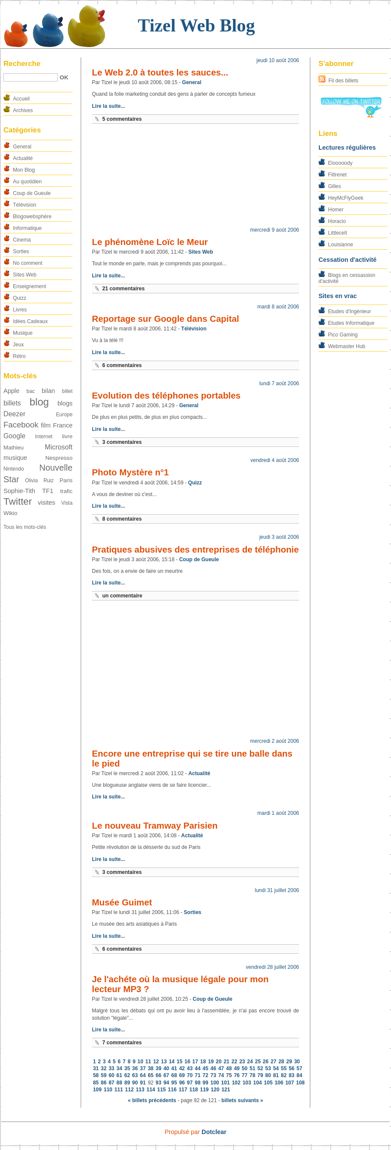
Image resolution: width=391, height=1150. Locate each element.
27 (273, 1062)
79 (260, 1075)
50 (244, 1068)
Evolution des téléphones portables (166, 395)
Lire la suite (106, 106)
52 (260, 1068)
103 (247, 1083)
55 (284, 1068)
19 (211, 1062)
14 (171, 1062)
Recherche (22, 64)
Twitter (17, 501)
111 (118, 1090)
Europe (64, 415)
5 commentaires (122, 119)
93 (158, 1083)
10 (140, 1062)
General (22, 147)
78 (252, 1075)
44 (197, 1068)
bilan (48, 390)
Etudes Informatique (351, 323)
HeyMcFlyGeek (345, 198)
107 (289, 1083)
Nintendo (13, 469)
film (46, 425)
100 (215, 1083)
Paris (66, 480)
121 (225, 1090)
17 (195, 1062)
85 (95, 1083)
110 (108, 1090)
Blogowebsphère (32, 217)
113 (140, 1090)
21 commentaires (123, 289)
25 (258, 1062)
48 (229, 1068)
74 (221, 1075)
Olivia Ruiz (39, 481)
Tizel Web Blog (196, 25)
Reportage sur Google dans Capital (165, 319)
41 (174, 1068)
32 (104, 1068)
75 (229, 1075)
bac (30, 391)
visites (46, 502)
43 (189, 1068)
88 (119, 1083)
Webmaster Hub (346, 346)
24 (250, 1062)
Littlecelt (337, 233)
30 (297, 1062)
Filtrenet (337, 175)
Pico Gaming (343, 335)
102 (236, 1083)
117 (183, 1090)
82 (284, 1075)
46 (213, 1068)
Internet (43, 437)
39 (158, 1068)
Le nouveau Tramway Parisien (155, 825)
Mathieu (13, 447)
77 (244, 1075)
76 (237, 1075)
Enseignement (29, 286)
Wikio (10, 513)
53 (268, 1068)
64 (142, 1075)
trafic (66, 491)
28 (281, 1062)
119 (204, 1090)
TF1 (48, 490)
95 (174, 1083)
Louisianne (340, 245)
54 (276, 1068)
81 (276, 1075)
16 (187, 1062)
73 (213, 1075)
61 (119, 1075)
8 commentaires (122, 519)
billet (67, 391)
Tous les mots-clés (24, 527)
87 (111, 1083)
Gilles (334, 186)
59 (104, 1075)
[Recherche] (30, 77)
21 (226, 1062)
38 (150, 1068)
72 (205, 1075)
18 (203, 1062)
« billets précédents (152, 1100)
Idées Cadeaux (30, 321)
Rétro (19, 356)
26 (265, 1062)
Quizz (19, 298)
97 (189, 1083)
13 (164, 1062)
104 (257, 1083)
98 (197, 1083)
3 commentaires (122, 442)
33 (111, 1068)
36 (135, 1068)
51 (252, 1068)
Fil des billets (343, 81)
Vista (67, 503)
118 (193, 1090)
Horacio (337, 221)
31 (95, 1068)
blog (39, 402)
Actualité (23, 158)
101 (225, 1083)
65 (150, 1075)
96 (182, 1083)
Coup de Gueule (31, 193)
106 (278, 1083)
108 (300, 1083)
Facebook (20, 424)
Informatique (27, 228)
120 (215, 1090)
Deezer (14, 414)
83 (291, 1075)
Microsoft (59, 447)
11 (148, 1062)
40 (166, 1068)
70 (189, 1075)
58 (95, 1075)
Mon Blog (24, 170)
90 (135, 1083)
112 (129, 1090)
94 (166, 1083)
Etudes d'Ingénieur (349, 311)
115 (161, 1090)
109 (97, 1090)
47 (221, 1068)
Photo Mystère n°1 (130, 472)
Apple (11, 390)
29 (289, 1062)
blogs (65, 403)
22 (234, 1062)
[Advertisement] (195, 177)
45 (205, 1068)
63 (135, 1075)
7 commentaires (122, 1043)
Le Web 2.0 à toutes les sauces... (160, 72)
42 (182, 1068)
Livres (20, 310)
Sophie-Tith (19, 490)
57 (299, 1068)
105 (268, 1083)
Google (14, 436)
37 (142, 1068)
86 (104, 1083)
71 (197, 1075)
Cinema (22, 240)
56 (291, 1068)
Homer (336, 210)
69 (182, 1075)
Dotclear (214, 1131)
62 (127, 1075)
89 (127, 1083)
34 (119, 1068)
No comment (27, 263)
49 (237, 1068)
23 (242, 1062)
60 (111, 1075)
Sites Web (24, 275)
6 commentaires (122, 365)
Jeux (18, 345)
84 (299, 1075)
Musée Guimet (122, 902)
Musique (22, 333)
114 (150, 1090)
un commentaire (122, 596)
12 (156, 1062)
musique (15, 457)
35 (127, 1068)
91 (142, 1083)
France (63, 425)
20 (218, 1062)
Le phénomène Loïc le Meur (150, 242)
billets (12, 403)
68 (174, 1075)
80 (268, 1075)
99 (205, 1083)
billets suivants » (242, 1100)
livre (67, 436)
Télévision (24, 205)
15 (179, 1062)
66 (158, 1075)
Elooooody (340, 163)
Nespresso (59, 458)
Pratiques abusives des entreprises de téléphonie (195, 549)
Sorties (21, 251)
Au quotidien (27, 182)
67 (166, 1075)
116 (172, 1090)
